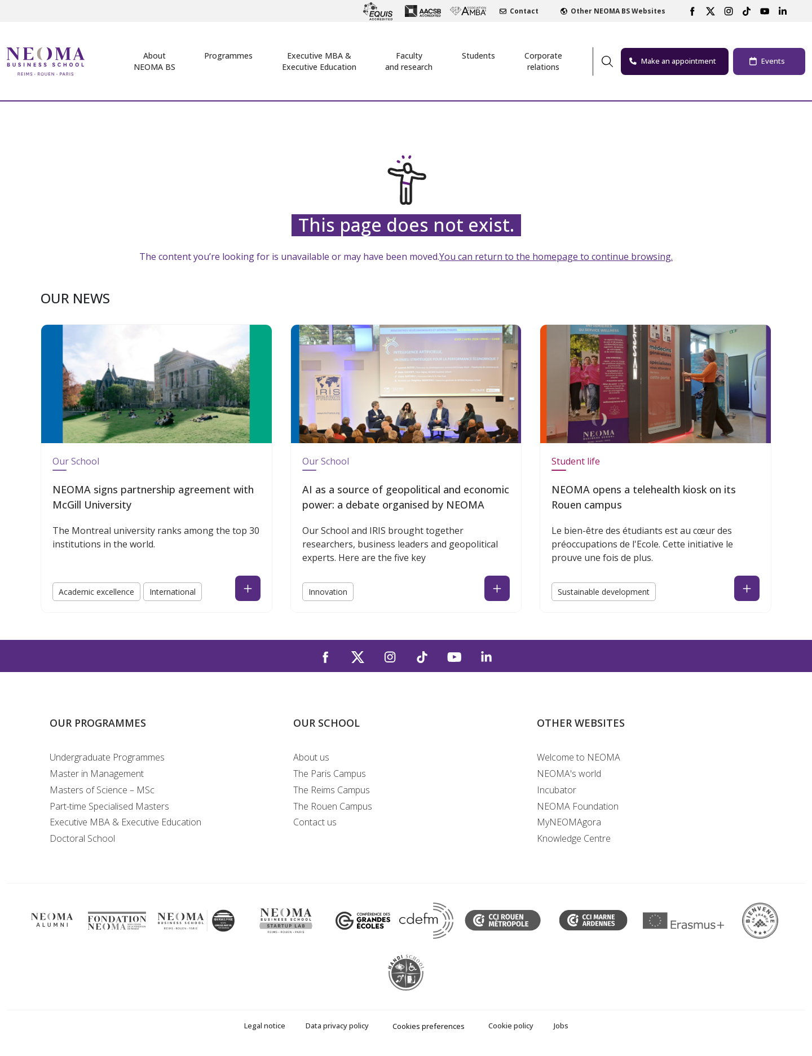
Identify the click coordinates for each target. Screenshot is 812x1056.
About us (311, 757)
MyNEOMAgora (569, 822)
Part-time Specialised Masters (109, 806)
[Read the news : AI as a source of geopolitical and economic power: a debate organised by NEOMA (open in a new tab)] (497, 588)
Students (478, 55)
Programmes (228, 55)
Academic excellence (96, 591)
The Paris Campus (329, 773)
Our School (75, 461)
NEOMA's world (569, 773)
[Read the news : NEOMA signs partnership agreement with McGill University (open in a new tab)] (248, 588)
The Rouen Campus (332, 806)
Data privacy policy (337, 1025)
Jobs (561, 1025)
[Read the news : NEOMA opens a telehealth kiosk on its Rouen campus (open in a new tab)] (747, 588)
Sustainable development (604, 591)
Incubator (556, 790)
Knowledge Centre (574, 838)
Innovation (327, 591)
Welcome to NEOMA (578, 757)
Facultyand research (409, 61)
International (172, 591)
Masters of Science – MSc (102, 790)
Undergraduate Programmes (107, 757)
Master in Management (97, 773)
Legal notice (264, 1025)
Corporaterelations (543, 61)
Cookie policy (510, 1025)
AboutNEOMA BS (154, 61)
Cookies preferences (428, 1026)
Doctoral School (82, 838)
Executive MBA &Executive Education (319, 61)
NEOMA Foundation (578, 806)
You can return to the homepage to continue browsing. (556, 256)
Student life (575, 461)
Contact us (315, 822)
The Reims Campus (331, 790)
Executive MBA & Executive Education (125, 822)
